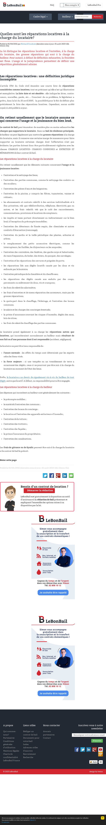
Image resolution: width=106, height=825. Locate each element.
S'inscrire (28, 751)
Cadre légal (40, 16)
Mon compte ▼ (72, 5)
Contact (47, 738)
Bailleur (67, 16)
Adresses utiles (30, 747)
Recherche (28, 757)
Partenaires (9, 738)
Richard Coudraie (28, 44)
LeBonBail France (11, 760)
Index (26, 744)
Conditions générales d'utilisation (9, 744)
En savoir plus (5, 822)
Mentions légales (11, 751)
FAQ (52, 5)
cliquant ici (33, 820)
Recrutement (29, 754)
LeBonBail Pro (94, 5)
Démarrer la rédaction (40, 490)
